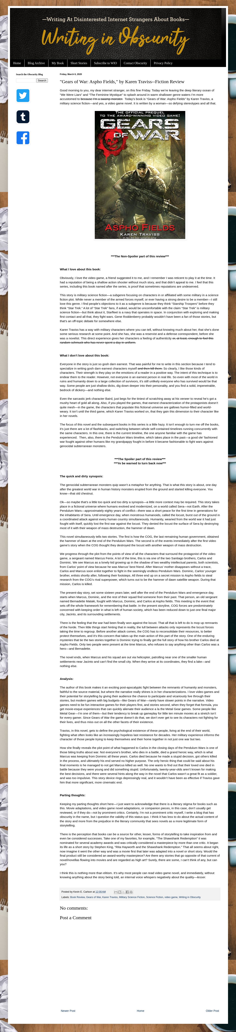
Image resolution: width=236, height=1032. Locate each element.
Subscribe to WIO (105, 63)
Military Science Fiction (132, 897)
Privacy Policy (163, 63)
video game (171, 897)
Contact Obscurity (135, 63)
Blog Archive (36, 63)
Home (17, 63)
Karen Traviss (110, 897)
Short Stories (79, 63)
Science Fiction (154, 897)
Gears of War (93, 897)
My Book (58, 63)
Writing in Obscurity (190, 897)
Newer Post (68, 1010)
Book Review (77, 897)
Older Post (212, 1010)
